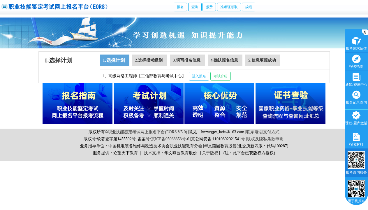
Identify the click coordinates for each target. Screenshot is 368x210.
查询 (194, 7)
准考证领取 (229, 7)
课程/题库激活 (356, 117)
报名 (180, 7)
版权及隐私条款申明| (265, 139)
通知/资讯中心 (356, 79)
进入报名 (199, 76)
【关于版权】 (210, 153)
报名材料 (356, 138)
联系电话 (254, 132)
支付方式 (271, 132)
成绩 (248, 7)
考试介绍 (221, 76)
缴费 (209, 7)
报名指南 (356, 61)
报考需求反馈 (356, 42)
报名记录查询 (356, 96)
